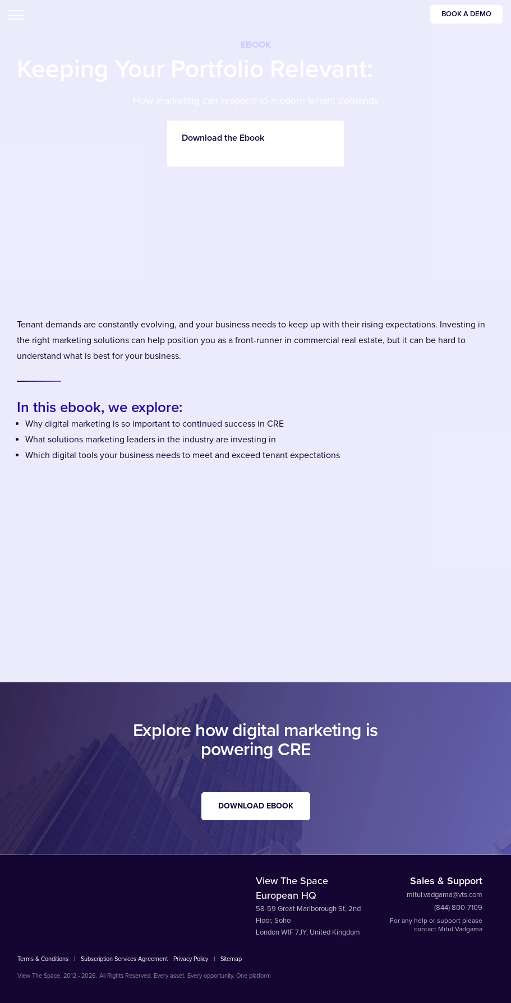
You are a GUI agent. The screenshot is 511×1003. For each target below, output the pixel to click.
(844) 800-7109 (458, 907)
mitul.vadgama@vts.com (444, 894)
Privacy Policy (190, 959)
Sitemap (231, 959)
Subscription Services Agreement (124, 959)
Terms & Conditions (42, 959)
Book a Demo (466, 14)
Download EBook (255, 806)
